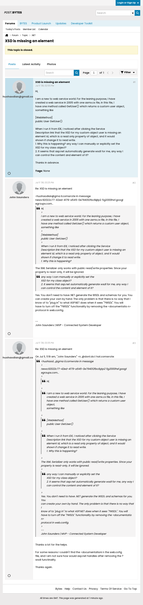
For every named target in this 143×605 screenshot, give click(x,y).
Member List (29, 29)
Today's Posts (13, 29)
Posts (12, 64)
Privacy (93, 588)
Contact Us (79, 588)
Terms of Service (110, 588)
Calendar (43, 29)
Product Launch (41, 23)
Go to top (130, 588)
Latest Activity (31, 64)
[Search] (115, 13)
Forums (10, 23)
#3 (134, 343)
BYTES (23, 23)
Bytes (58, 588)
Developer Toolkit (81, 23)
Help (67, 588)
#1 (134, 82)
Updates (61, 23)
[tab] (12, 64)
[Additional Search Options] (133, 13)
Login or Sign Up (128, 2)
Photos (51, 64)
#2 (134, 182)
